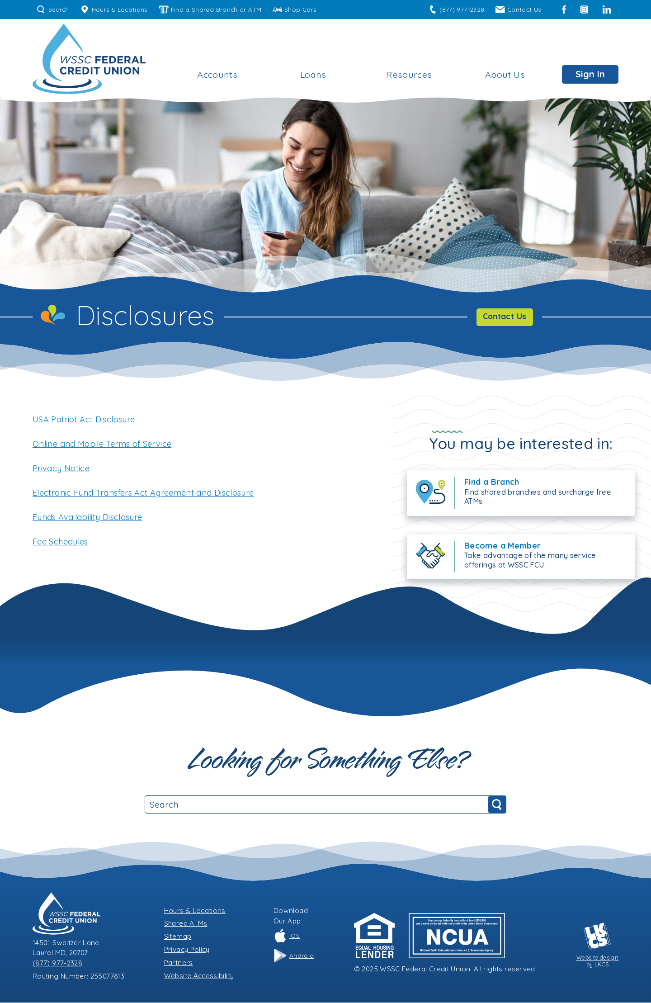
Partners (178, 962)
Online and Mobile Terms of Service (102, 444)
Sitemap (178, 936)
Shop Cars (294, 9)
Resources (409, 74)
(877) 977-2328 (456, 9)
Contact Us (518, 9)
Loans (313, 74)
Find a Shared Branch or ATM (210, 9)
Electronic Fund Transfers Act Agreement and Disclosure (143, 492)
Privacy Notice (61, 468)
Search (53, 9)
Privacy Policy (187, 950)
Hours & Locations (114, 9)
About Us (505, 74)
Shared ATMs (186, 923)
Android (294, 956)
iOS (287, 936)
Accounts (217, 74)
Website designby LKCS (597, 945)
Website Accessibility (199, 975)
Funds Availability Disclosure (87, 517)
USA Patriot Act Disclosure (84, 419)
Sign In (590, 74)
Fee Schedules (60, 541)
